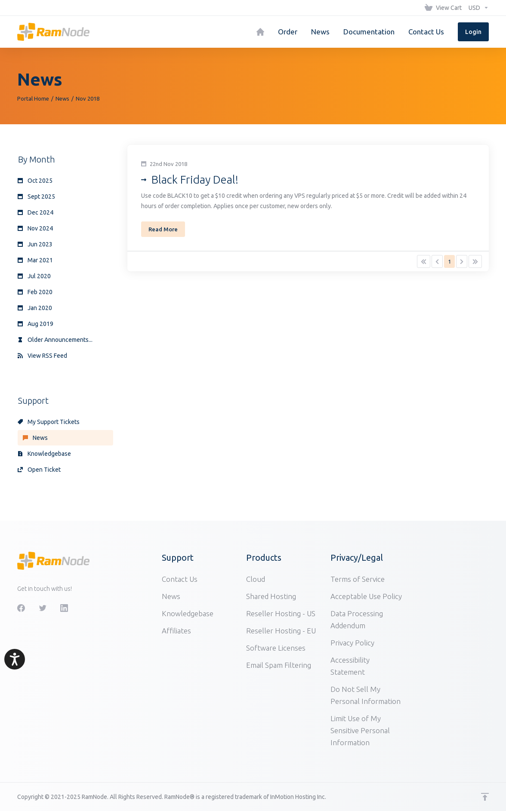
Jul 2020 (34, 276)
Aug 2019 (35, 323)
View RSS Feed (42, 355)
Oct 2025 (35, 180)
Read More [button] (163, 229)
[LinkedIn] (64, 608)
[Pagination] (423, 261)
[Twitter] (42, 608)
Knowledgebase (44, 453)
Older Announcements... (55, 339)
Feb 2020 (35, 292)
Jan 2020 (35, 307)
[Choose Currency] (477, 7)
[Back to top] (485, 796)
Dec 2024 (35, 212)
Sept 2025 (36, 196)
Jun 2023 (35, 244)
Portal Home (33, 98)
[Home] (260, 32)
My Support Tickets (49, 421)
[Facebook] (21, 608)
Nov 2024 (35, 228)
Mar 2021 (35, 260)
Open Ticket (39, 469)
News (62, 98)
